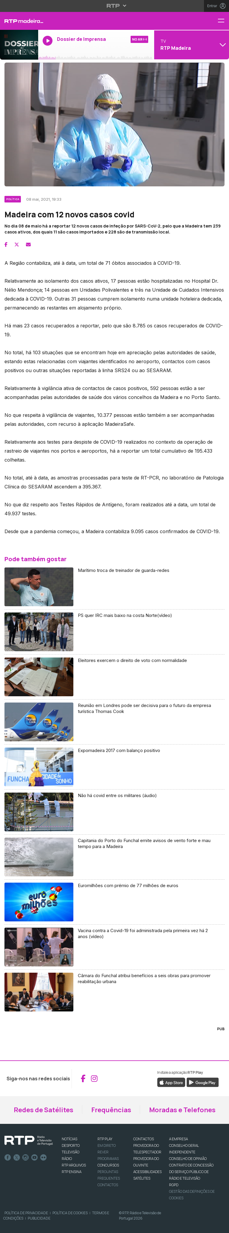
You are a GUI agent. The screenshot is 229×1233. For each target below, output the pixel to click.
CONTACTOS (143, 1138)
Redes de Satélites (43, 1109)
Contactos (108, 1184)
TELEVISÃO (70, 1152)
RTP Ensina (71, 1171)
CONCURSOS (108, 1165)
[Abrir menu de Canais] (191, 45)
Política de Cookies (70, 1212)
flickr (43, 1157)
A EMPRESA (178, 1138)
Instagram (25, 1157)
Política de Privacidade (26, 1212)
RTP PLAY (105, 1138)
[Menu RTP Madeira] (223, 21)
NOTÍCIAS (69, 1138)
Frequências (111, 1109)
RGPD (173, 1184)
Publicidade (39, 1218)
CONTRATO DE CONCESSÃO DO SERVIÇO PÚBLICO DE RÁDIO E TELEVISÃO (191, 1172)
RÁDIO (67, 1158)
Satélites (141, 1178)
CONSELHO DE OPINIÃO (188, 1158)
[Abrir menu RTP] (114, 5)
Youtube (34, 1157)
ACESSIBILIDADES (147, 1171)
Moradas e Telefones (182, 1109)
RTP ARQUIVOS (74, 1165)
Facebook (7, 1157)
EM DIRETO (107, 1145)
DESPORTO (71, 1145)
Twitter (16, 1157)
